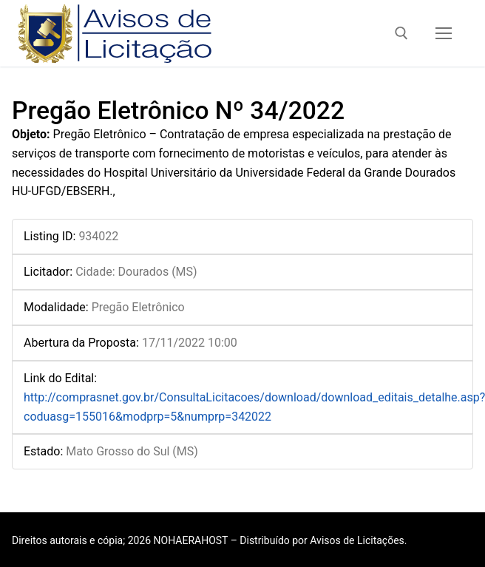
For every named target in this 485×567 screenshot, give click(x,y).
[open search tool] (401, 33)
